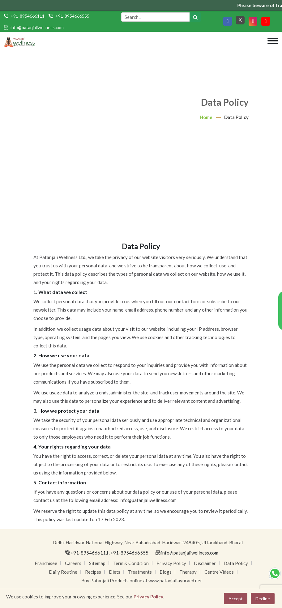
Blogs (166, 572)
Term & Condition (131, 563)
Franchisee (46, 563)
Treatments (140, 572)
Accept (236, 598)
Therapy (188, 572)
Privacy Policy (171, 563)
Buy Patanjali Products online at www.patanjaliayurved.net (141, 580)
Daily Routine (63, 572)
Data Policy (236, 563)
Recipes (93, 572)
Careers (73, 563)
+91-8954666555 (72, 16)
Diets (114, 572)
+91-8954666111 (28, 16)
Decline (262, 598)
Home (206, 117)
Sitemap (97, 563)
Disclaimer (205, 563)
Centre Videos (219, 572)
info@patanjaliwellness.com (37, 27)
